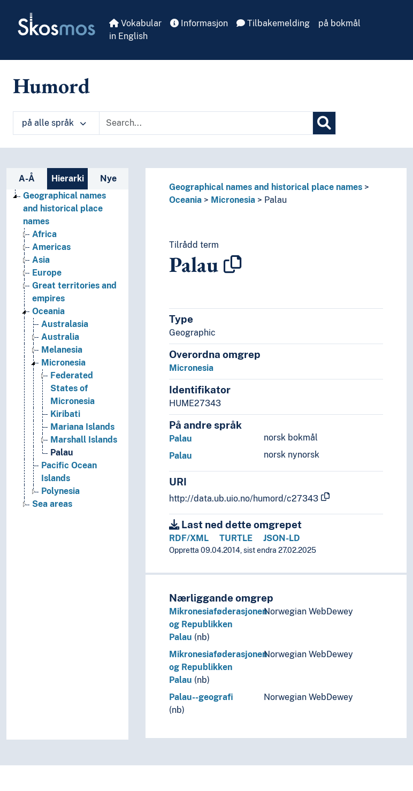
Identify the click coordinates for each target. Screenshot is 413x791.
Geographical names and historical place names (265, 187)
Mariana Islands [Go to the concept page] (82, 427)
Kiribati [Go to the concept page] (65, 414)
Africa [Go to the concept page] (44, 234)
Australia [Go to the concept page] (60, 337)
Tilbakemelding (273, 23)
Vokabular (135, 23)
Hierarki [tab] (67, 178)
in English (128, 36)
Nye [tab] (108, 178)
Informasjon (199, 23)
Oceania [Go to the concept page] (48, 311)
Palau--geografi (201, 697)
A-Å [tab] (27, 178)
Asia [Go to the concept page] (41, 260)
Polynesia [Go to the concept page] (60, 491)
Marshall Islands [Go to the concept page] (83, 440)
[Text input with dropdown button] (206, 123)
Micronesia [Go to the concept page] (63, 363)
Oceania (185, 200)
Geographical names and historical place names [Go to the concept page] (64, 208)
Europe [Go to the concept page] (47, 273)
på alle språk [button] (54, 123)
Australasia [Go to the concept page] (64, 324)
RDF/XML (189, 538)
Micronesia (233, 200)
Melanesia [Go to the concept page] (61, 350)
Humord (51, 86)
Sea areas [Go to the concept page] (52, 504)
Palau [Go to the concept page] (61, 452)
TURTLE (236, 538)
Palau (275, 200)
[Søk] (324, 123)
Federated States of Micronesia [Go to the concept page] (72, 388)
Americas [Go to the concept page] (51, 247)
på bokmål (339, 23)
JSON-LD (281, 538)
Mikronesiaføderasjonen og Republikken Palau (218, 624)
